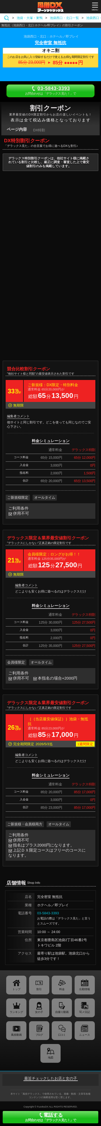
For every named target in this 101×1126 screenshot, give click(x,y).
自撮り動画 (62, 1012)
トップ (16, 989)
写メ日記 (84, 1012)
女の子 (39, 1012)
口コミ (61, 1034)
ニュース (84, 1034)
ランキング (16, 1012)
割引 (39, 989)
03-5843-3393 (48, 913)
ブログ (39, 1034)
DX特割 (39, 130)
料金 (62, 989)
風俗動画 (16, 1034)
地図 (50, 1057)
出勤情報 (84, 989)
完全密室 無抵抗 (50, 42)
